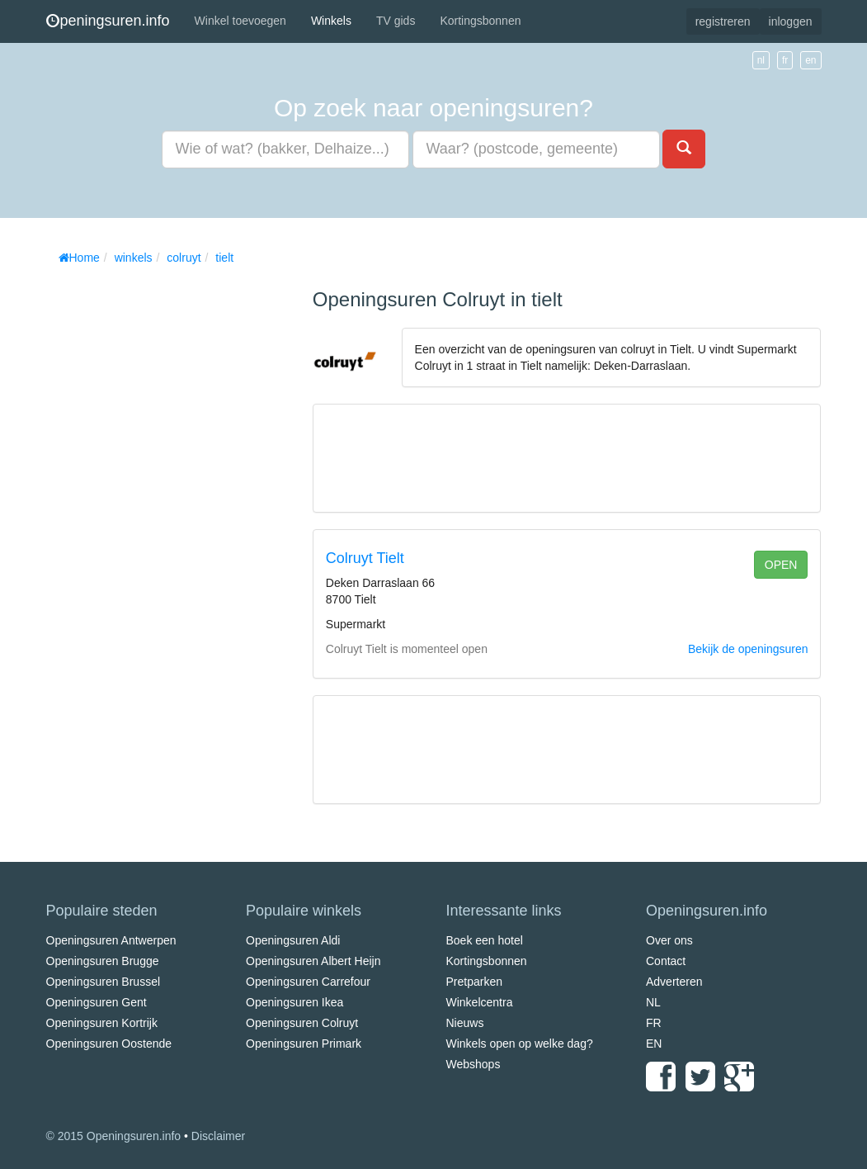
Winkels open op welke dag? (519, 1043)
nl (761, 60)
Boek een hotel (484, 940)
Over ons (669, 940)
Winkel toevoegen (240, 20)
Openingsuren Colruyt (302, 1022)
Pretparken (474, 981)
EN (654, 1043)
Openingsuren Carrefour (308, 981)
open (781, 564)
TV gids (395, 20)
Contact (666, 961)
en (810, 60)
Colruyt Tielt (365, 558)
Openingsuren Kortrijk (102, 1022)
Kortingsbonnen (480, 20)
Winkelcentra (479, 1002)
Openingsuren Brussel (103, 981)
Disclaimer (218, 1136)
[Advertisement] (170, 520)
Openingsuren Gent (96, 1002)
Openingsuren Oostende (109, 1043)
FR (654, 1022)
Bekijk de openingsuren (748, 648)
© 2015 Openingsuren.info (113, 1136)
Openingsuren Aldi (293, 940)
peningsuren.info (108, 20)
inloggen (791, 21)
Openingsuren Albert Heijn (313, 961)
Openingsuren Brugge (102, 961)
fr (785, 60)
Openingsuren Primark (303, 1043)
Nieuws (465, 1022)
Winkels (331, 20)
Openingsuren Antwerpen (111, 940)
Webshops (473, 1064)
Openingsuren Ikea (294, 1002)
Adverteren (674, 981)
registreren (723, 21)
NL (653, 1002)
